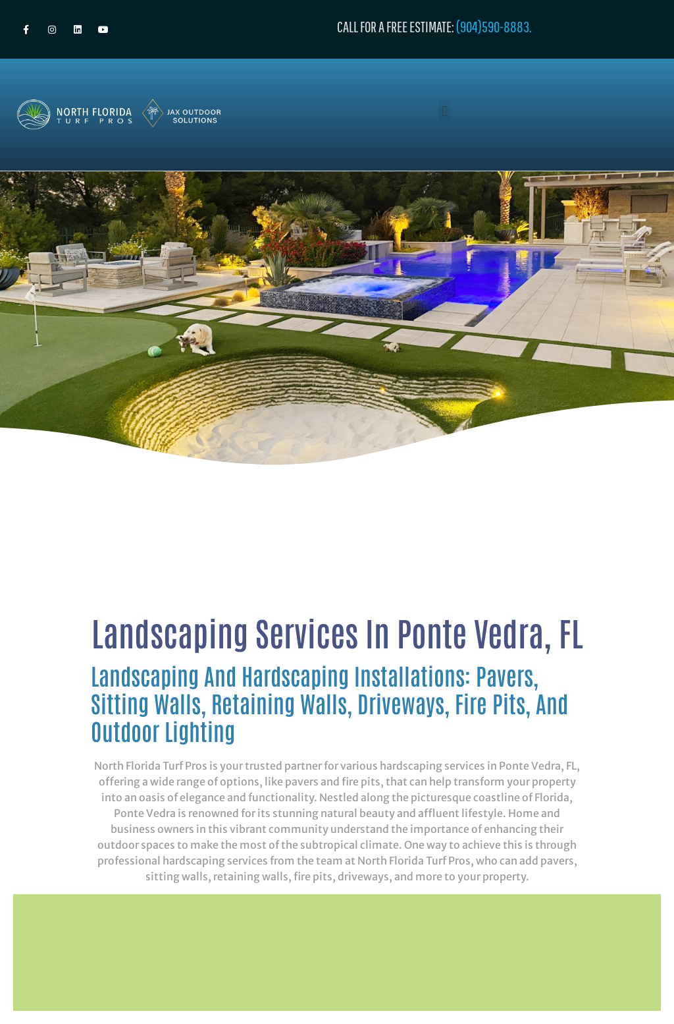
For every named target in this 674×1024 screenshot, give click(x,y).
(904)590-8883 (492, 26)
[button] (444, 111)
